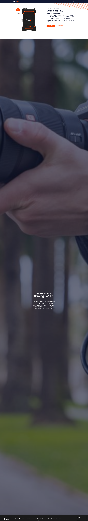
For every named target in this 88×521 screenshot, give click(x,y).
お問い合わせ (60, 25)
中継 (52, 8)
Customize (78, 514)
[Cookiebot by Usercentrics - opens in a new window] (7, 519)
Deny (79, 518)
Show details (17, 518)
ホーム (48, 8)
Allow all (78, 511)
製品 (50, 8)
